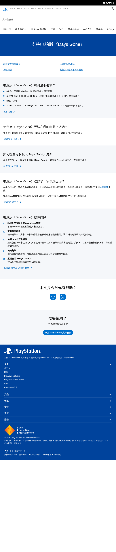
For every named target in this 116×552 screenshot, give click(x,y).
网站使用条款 (34, 452)
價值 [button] (58, 398)
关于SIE (7, 365)
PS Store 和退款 (38, 26)
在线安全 (87, 26)
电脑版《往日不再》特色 (71, 66)
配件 (39, 8)
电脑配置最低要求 (11, 61)
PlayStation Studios (12, 373)
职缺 (6, 369)
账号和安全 (20, 26)
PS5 (18, 8)
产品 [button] (58, 391)
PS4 (25, 8)
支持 (64, 8)
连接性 (99, 26)
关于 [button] (58, 361)
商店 (57, 8)
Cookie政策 (46, 452)
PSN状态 (6, 26)
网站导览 (57, 452)
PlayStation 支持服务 (19, 355)
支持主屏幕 (7, 16)
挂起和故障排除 (67, 61)
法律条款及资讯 (10, 452)
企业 (6, 381)
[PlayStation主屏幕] (5, 8)
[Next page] (113, 26)
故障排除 (104, 184)
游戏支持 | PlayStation (40, 355)
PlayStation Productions (14, 377)
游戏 (11, 8)
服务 (32, 8)
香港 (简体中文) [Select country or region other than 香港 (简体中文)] (15, 448)
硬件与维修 (73, 26)
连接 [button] (58, 416)
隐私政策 (23, 452)
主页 (6, 355)
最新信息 (48, 8)
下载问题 (7, 66)
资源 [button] (58, 410)
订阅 (53, 26)
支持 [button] (58, 404)
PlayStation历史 (10, 384)
